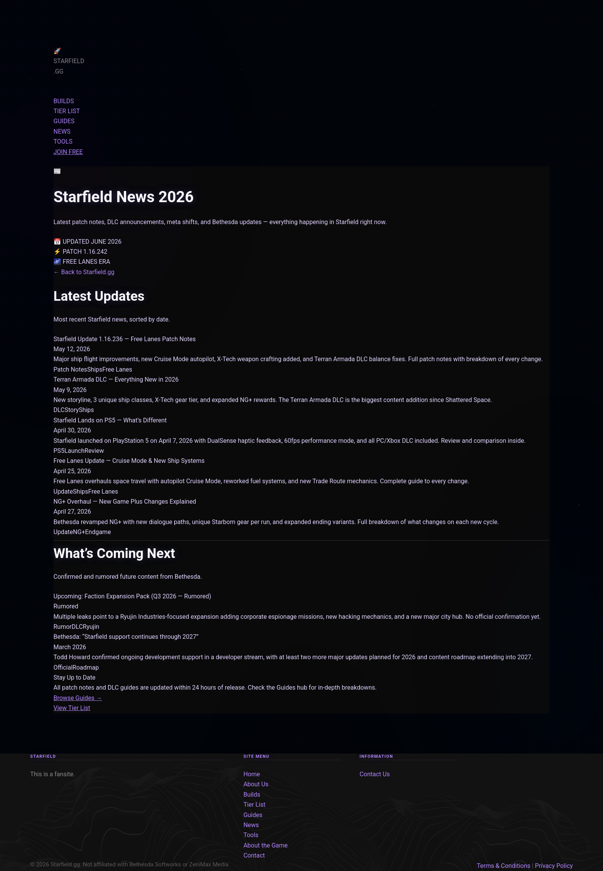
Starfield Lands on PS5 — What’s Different (110, 420)
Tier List (254, 804)
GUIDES (64, 121)
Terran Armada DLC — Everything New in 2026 (115, 379)
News (251, 825)
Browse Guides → (77, 698)
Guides (252, 815)
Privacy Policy (554, 865)
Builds (251, 794)
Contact (254, 855)
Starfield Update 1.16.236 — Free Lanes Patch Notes (124, 339)
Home (251, 774)
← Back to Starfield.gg (84, 272)
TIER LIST (66, 111)
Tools (250, 835)
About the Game (265, 845)
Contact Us (375, 774)
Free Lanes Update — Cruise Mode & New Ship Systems (129, 460)
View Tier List (71, 708)
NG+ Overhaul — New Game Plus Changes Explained (124, 501)
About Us (255, 784)
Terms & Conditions (504, 865)
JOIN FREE (68, 152)
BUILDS (63, 101)
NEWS (61, 131)
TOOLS (62, 141)
